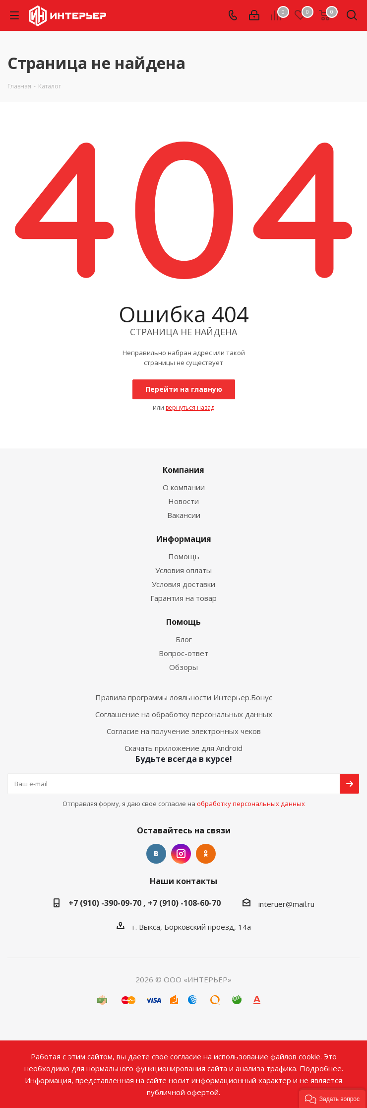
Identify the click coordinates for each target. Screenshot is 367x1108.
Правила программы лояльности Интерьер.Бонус (183, 697)
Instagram (181, 854)
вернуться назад (190, 407)
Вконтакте (156, 854)
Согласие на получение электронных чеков (184, 731)
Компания (183, 469)
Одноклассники (206, 854)
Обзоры (183, 667)
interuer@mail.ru (286, 904)
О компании (184, 487)
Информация (183, 538)
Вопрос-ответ (183, 653)
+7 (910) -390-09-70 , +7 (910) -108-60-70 (144, 902)
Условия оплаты (183, 570)
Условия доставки (183, 584)
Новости (183, 501)
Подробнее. (321, 1068)
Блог (184, 639)
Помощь (183, 556)
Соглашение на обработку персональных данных (183, 714)
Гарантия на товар (183, 598)
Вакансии (183, 515)
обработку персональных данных (251, 803)
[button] (332, 1098)
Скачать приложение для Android (183, 748)
